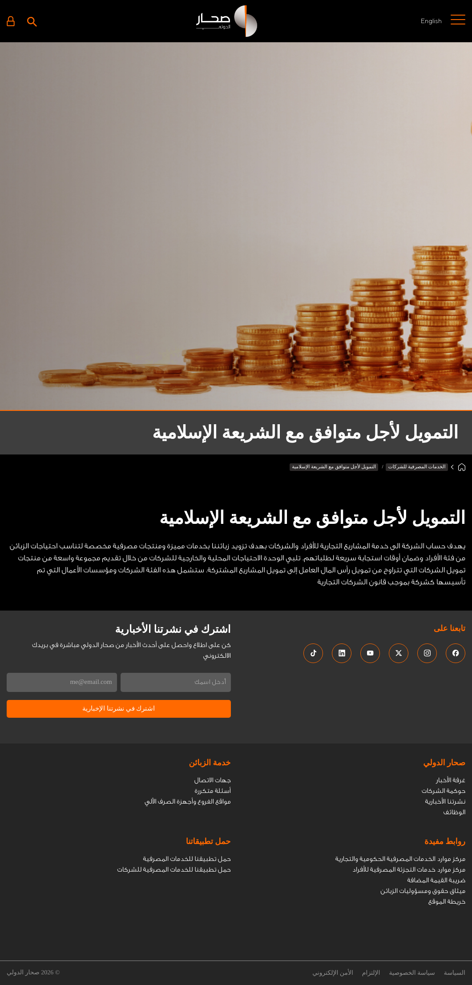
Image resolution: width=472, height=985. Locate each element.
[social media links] (455, 653)
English (431, 20)
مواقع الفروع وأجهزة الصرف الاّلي (188, 801)
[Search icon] (32, 21)
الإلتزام (371, 973)
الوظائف (454, 812)
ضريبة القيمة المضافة (436, 880)
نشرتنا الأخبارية (445, 801)
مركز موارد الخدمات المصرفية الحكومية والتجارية (400, 859)
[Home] (461, 467)
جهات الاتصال (212, 780)
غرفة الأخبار (450, 780)
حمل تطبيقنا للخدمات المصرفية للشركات (173, 869)
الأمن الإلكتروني (332, 973)
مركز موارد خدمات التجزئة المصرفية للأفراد (408, 869)
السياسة (454, 973)
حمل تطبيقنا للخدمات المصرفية (187, 859)
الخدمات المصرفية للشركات (416, 467)
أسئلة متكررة (212, 791)
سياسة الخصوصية (412, 973)
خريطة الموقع (446, 901)
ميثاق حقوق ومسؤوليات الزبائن (422, 891)
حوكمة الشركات (443, 791)
